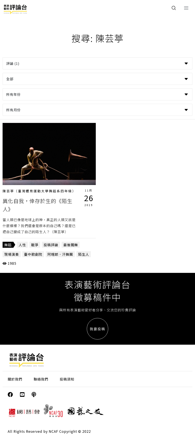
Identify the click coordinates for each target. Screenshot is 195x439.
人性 (22, 244)
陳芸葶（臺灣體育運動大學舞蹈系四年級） (39, 191)
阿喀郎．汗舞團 (60, 254)
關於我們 (15, 379)
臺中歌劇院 (33, 254)
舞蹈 (8, 244)
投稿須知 (67, 379)
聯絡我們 (41, 379)
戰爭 (34, 244)
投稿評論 (51, 244)
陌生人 (83, 254)
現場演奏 (11, 254)
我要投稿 (97, 328)
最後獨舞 (70, 244)
